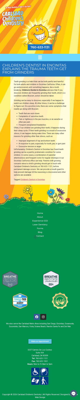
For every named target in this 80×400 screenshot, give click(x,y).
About (40, 217)
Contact (40, 236)
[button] (40, 57)
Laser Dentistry (40, 224)
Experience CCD (40, 221)
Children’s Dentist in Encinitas (33, 179)
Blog (40, 232)
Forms (40, 228)
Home (40, 213)
